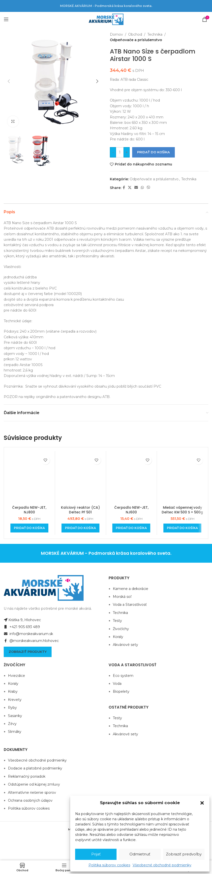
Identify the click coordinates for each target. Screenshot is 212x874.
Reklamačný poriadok (26, 776)
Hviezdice (16, 675)
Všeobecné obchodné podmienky (162, 865)
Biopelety (121, 691)
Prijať (96, 854)
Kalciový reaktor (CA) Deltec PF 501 (80, 510)
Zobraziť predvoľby (184, 854)
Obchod (135, 34)
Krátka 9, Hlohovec (22, 620)
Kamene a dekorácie (130, 588)
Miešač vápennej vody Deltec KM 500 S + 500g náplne (182, 512)
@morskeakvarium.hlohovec (31, 640)
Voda (117, 683)
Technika (154, 34)
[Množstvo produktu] (119, 152)
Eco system (123, 675)
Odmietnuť (139, 854)
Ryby (12, 707)
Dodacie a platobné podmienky (35, 768)
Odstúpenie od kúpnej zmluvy (34, 784)
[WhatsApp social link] (142, 187)
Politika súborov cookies (109, 865)
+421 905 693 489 (22, 627)
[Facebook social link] (123, 187)
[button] (202, 802)
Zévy (12, 723)
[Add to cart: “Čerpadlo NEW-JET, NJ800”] (29, 528)
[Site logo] (106, 19)
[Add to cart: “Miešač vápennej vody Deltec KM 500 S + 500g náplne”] (182, 528)
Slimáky (14, 731)
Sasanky (15, 716)
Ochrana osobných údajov (30, 800)
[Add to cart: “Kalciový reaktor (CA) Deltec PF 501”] (80, 528)
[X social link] (129, 187)
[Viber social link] (148, 187)
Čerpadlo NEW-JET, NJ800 (29, 510)
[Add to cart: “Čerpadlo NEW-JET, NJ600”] (131, 528)
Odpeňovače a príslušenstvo (136, 40)
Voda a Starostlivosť (130, 604)
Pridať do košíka (153, 152)
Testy (117, 620)
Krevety (15, 699)
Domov (116, 34)
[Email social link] (136, 187)
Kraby (13, 691)
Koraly (118, 637)
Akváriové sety (125, 644)
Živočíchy (121, 629)
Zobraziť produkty (28, 652)
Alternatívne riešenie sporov (32, 792)
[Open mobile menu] (6, 19)
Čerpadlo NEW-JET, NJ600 (131, 510)
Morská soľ (122, 596)
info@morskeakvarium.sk (28, 634)
